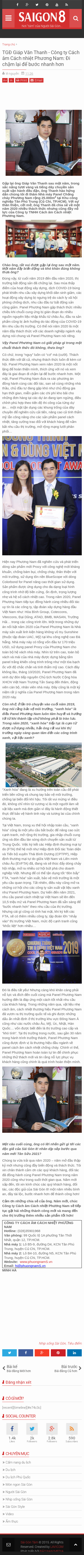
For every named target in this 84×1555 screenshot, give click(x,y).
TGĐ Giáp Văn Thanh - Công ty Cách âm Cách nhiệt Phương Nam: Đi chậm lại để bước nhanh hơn (41, 58)
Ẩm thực (12, 1521)
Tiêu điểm (74, 1343)
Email (36, 80)
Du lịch (10, 1470)
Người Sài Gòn (16, 1492)
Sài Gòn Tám (29, 1542)
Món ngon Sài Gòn (19, 1485)
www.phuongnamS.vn (36, 1262)
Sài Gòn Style (15, 1507)
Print (21, 80)
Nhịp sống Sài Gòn (52, 1343)
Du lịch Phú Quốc (18, 1477)
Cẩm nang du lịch (18, 1462)
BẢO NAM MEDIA (52, 1551)
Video (10, 1514)
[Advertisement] (42, 96)
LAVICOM (56, 1547)
